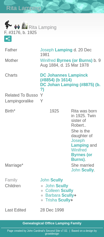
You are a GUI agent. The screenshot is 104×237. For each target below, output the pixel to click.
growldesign (52, 233)
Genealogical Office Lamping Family (52, 223)
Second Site (53, 230)
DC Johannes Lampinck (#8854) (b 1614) (64, 77)
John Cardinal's (36, 230)
